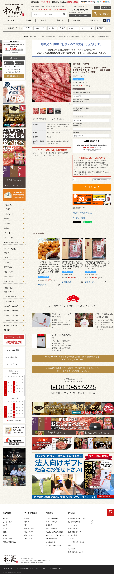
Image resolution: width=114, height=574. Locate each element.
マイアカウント (35, 568)
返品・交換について (75, 532)
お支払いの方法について (76, 525)
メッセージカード (79, 117)
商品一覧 (60, 20)
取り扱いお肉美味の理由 (54, 532)
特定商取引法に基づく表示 (77, 518)
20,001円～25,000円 (11, 316)
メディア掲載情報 (12, 350)
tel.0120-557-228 (73, 387)
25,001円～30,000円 (11, 320)
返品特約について (79, 208)
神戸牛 (6, 257)
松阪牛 (6, 253)
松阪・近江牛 (8, 277)
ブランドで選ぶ (10, 249)
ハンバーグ (73, 28)
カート (44, 568)
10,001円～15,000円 (11, 306)
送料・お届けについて (75, 528)
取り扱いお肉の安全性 (53, 545)
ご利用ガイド (93, 20)
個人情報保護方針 (74, 522)
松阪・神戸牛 (8, 272)
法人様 (43, 20)
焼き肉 (6, 218)
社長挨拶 (49, 525)
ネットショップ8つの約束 (55, 535)
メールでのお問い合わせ (80, 15)
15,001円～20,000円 (11, 311)
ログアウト (14, 568)
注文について (72, 538)
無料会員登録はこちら (14, 76)
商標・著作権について (75, 552)
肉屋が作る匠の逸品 (11, 242)
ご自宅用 (27, 20)
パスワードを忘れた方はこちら (14, 66)
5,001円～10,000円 (10, 301)
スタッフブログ (11, 364)
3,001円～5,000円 (10, 296)
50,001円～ (8, 330)
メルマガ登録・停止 (55, 568)
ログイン (97, 7)
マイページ (20, 63)
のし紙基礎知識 (11, 357)
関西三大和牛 (8, 267)
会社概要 (76, 20)
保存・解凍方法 (51, 528)
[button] (34, 262)
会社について (50, 542)
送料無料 (100, 28)
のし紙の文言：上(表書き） (81, 92)
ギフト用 (10, 20)
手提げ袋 (76, 132)
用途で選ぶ (33, 36)
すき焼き (27, 28)
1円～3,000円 (9, 292)
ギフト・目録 (8, 238)
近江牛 (6, 262)
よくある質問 (72, 535)
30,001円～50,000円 (11, 325)
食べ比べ (52, 28)
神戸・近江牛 (8, 281)
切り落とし (8, 223)
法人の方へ (71, 549)
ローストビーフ (87, 28)
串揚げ (62, 28)
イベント (40, 36)
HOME (26, 36)
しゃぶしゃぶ (39, 28)
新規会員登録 (106, 7)
